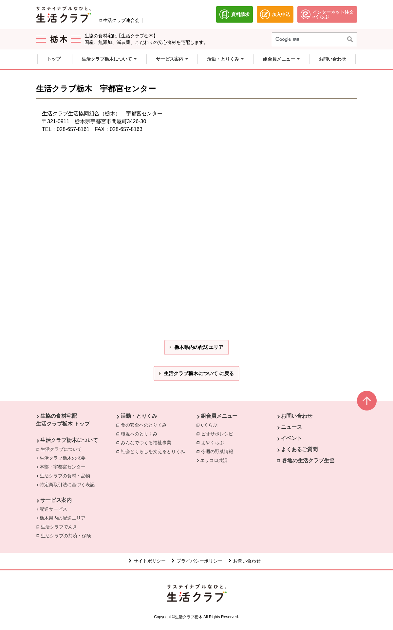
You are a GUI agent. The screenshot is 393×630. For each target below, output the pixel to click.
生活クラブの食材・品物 (65, 475)
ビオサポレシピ (217, 433)
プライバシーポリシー (199, 560)
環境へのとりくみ (139, 433)
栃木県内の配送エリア (62, 518)
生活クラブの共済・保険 (67, 535)
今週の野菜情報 (217, 451)
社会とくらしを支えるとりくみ (153, 451)
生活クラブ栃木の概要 (62, 458)
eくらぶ (209, 425)
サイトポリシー (150, 560)
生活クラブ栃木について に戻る (199, 373)
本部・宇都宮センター (62, 466)
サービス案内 (56, 500)
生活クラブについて (61, 449)
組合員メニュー (219, 416)
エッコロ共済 (214, 460)
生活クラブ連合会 (121, 20)
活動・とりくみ (139, 416)
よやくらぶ (212, 442)
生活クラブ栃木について (69, 440)
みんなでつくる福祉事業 (146, 442)
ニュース (291, 427)
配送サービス (53, 509)
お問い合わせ (296, 416)
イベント (291, 438)
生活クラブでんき (61, 526)
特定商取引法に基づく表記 (67, 484)
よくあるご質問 (299, 449)
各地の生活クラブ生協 (308, 460)
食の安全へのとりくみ (144, 425)
